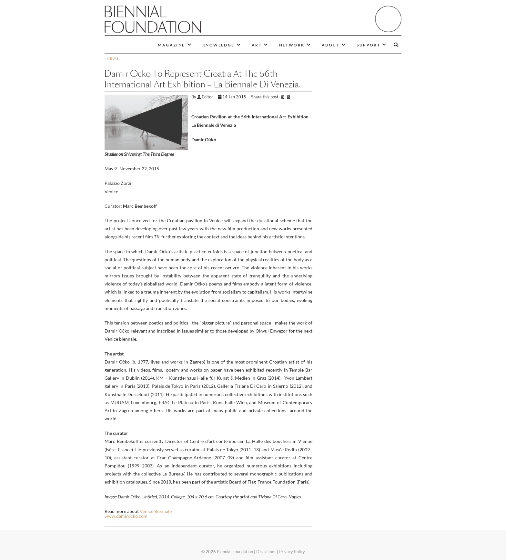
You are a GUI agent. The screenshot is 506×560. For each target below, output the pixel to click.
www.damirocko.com (126, 516)
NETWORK (292, 45)
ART (257, 45)
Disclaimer (266, 551)
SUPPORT (368, 45)
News (113, 58)
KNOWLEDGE (218, 45)
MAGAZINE (171, 45)
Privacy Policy (292, 551)
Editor (207, 96)
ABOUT (330, 45)
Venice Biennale (156, 511)
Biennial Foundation (235, 551)
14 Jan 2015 (232, 96)
